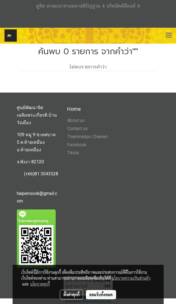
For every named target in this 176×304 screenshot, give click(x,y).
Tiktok (73, 152)
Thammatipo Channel (87, 136)
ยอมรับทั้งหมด (101, 294)
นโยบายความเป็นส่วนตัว (131, 278)
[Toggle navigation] (169, 35)
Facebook (76, 144)
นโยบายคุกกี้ (40, 283)
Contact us (77, 128)
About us (76, 120)
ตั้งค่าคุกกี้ (71, 294)
